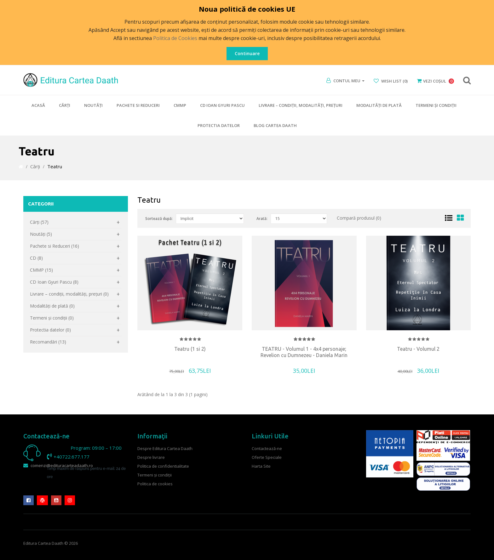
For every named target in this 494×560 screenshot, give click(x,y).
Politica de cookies (155, 484)
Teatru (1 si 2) (190, 349)
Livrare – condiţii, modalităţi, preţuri (300, 105)
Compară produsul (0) (359, 218)
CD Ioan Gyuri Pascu (222, 105)
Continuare (247, 53)
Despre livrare (151, 457)
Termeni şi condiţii (436, 105)
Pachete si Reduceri (138, 105)
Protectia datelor (219, 125)
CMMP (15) (41, 270)
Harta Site (261, 466)
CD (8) (36, 258)
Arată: (261, 218)
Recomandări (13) (48, 342)
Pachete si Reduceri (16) (54, 246)
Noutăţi (93, 105)
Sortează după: (159, 218)
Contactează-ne (267, 448)
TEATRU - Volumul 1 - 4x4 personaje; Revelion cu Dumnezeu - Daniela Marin (304, 352)
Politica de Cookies (175, 38)
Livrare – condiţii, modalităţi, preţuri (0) (69, 294)
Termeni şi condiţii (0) (52, 318)
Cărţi (64, 105)
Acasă (38, 105)
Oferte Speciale (267, 457)
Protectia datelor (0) (50, 330)
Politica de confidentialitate (163, 466)
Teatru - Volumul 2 (418, 349)
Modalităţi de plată (379, 105)
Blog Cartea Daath (275, 125)
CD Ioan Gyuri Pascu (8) (54, 282)
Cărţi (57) (39, 222)
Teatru (54, 166)
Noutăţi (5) (41, 234)
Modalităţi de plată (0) (52, 306)
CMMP (180, 105)
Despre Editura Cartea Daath (164, 448)
